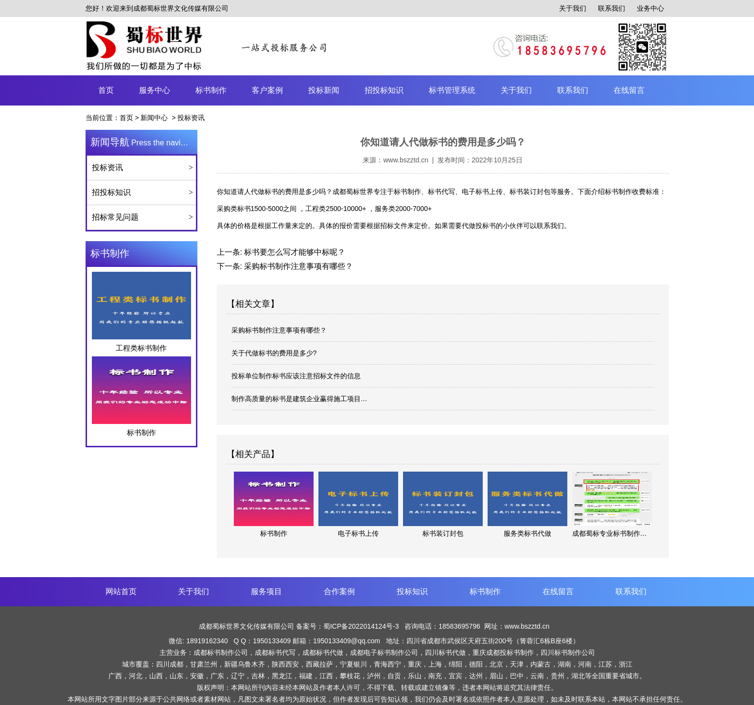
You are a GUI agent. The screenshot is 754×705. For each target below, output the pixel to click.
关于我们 (572, 8)
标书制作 (211, 90)
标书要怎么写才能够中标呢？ (293, 252)
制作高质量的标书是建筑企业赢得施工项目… (299, 399)
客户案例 (267, 90)
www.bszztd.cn (405, 160)
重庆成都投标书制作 (503, 652)
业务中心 (650, 8)
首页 (106, 90)
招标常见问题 (115, 217)
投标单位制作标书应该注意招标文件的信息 (296, 376)
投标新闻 (323, 90)
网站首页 (121, 591)
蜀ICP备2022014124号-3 (362, 626)
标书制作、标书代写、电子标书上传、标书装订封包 (472, 191)
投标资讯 (107, 167)
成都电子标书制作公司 (384, 652)
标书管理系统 (452, 90)
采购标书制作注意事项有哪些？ (297, 266)
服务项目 (266, 591)
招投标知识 (384, 90)
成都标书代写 (275, 652)
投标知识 (412, 591)
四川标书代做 (445, 652)
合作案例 (339, 591)
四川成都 (169, 664)
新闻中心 (154, 118)
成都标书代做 (322, 652)
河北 (135, 676)
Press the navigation (143, 142)
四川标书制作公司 (568, 652)
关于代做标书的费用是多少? (274, 353)
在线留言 (629, 90)
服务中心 (154, 90)
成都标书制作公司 (220, 652)
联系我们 (611, 8)
